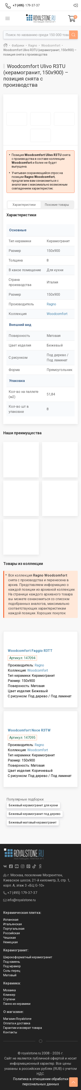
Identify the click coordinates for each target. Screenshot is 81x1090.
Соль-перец (11, 970)
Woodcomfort (57, 314)
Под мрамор (12, 966)
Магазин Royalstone (17, 1018)
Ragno (51, 304)
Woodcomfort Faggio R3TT (30, 651)
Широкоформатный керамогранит (27, 957)
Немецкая (10, 942)
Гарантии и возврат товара (22, 1027)
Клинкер (9, 994)
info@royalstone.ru (19, 900)
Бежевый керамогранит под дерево (34, 814)
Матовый (9, 975)
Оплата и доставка (16, 1023)
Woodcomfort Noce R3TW (29, 730)
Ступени (9, 999)
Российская (11, 933)
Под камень (11, 961)
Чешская (9, 937)
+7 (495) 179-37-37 (20, 893)
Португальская (13, 928)
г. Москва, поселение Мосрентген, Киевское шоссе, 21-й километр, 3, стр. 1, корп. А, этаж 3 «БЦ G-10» (36, 880)
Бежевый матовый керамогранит (33, 822)
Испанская (10, 919)
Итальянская (12, 924)
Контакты (10, 1032)
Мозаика (9, 990)
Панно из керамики (16, 1003)
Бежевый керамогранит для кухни (33, 805)
